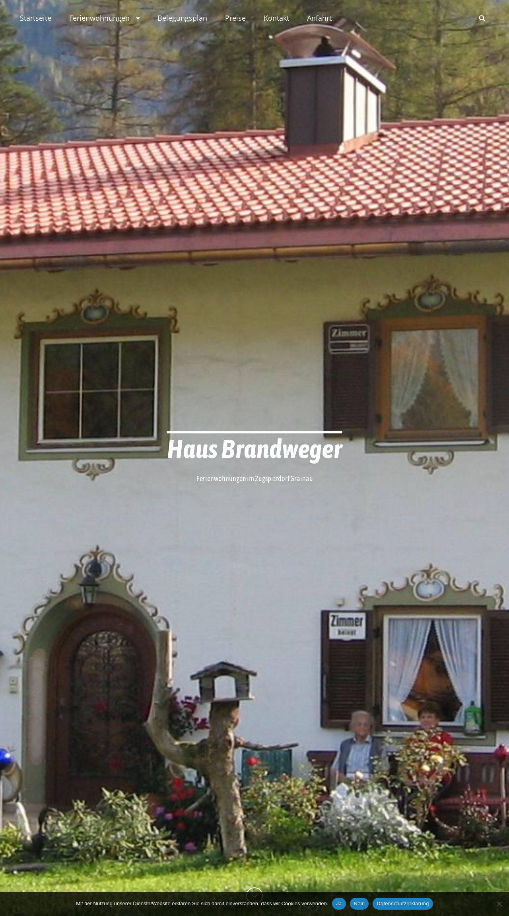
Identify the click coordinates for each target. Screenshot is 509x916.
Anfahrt (319, 18)
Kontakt (276, 18)
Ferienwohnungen (105, 18)
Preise (235, 18)
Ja (339, 903)
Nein (359, 903)
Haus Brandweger (254, 448)
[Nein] (499, 904)
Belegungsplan (182, 18)
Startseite (35, 18)
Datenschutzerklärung (403, 903)
